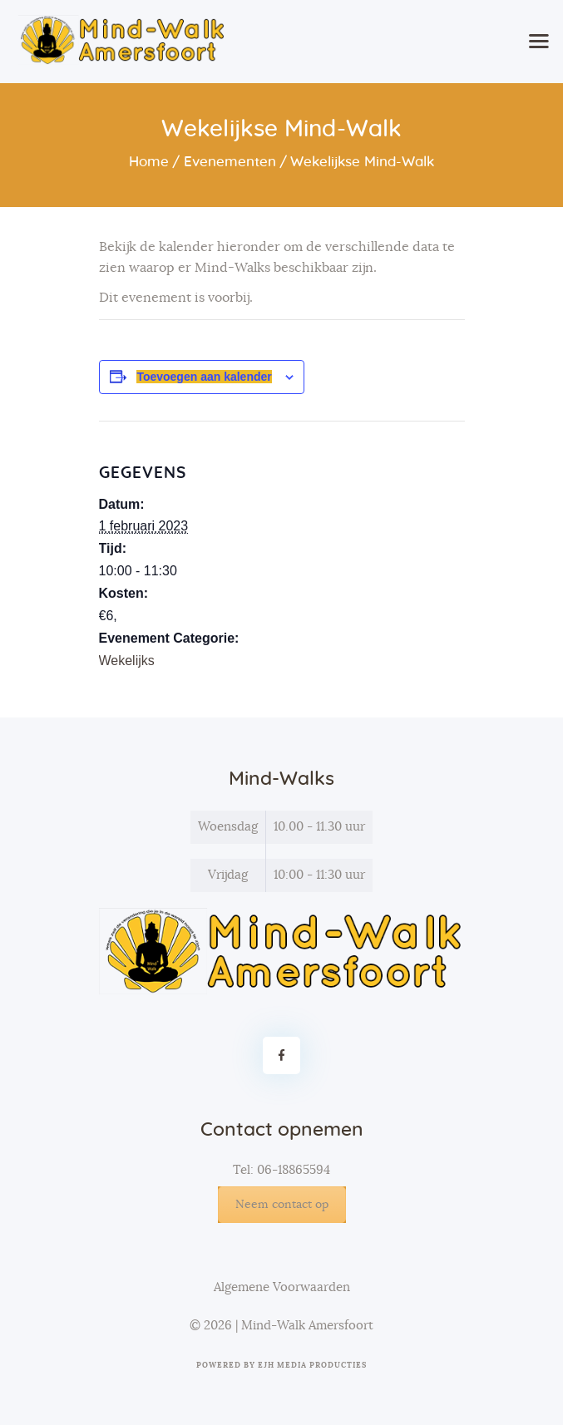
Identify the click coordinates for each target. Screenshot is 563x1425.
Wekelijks (127, 660)
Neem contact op (281, 1205)
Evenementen (230, 162)
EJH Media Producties (312, 1365)
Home (149, 162)
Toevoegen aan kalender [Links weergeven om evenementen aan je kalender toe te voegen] (203, 376)
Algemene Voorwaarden (282, 1287)
